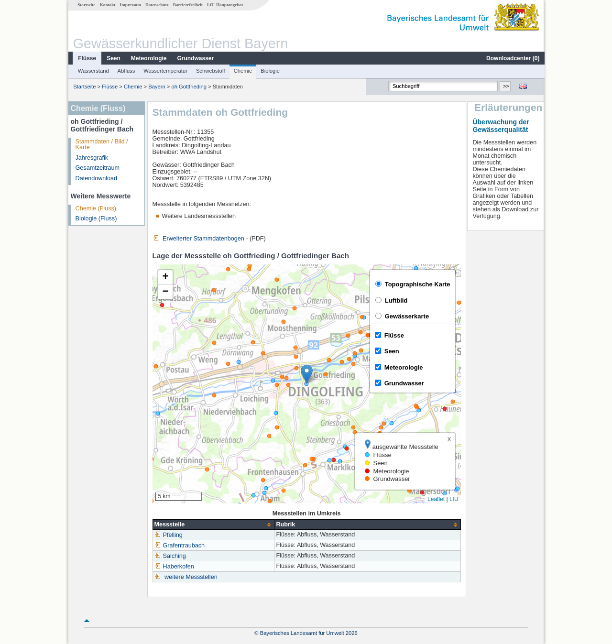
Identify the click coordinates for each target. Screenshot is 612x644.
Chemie (242, 71)
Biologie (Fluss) (96, 218)
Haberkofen (174, 566)
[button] (306, 374)
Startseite (86, 4)
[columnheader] (213, 525)
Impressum (130, 4)
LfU (453, 499)
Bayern (156, 86)
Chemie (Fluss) (95, 208)
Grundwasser (195, 58)
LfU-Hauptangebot (224, 4)
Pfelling (168, 535)
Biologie (269, 71)
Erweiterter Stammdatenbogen (198, 238)
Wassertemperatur (165, 71)
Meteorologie (148, 58)
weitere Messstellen (190, 577)
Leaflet (435, 499)
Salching (170, 556)
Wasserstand (93, 71)
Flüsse (86, 58)
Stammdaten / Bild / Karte (101, 144)
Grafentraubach (179, 545)
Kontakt (107, 4)
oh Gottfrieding (188, 86)
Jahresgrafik (91, 157)
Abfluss (126, 71)
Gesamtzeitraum (97, 167)
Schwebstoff (210, 71)
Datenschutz (156, 4)
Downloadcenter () (512, 58)
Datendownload (96, 178)
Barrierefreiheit (187, 4)
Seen (113, 58)
